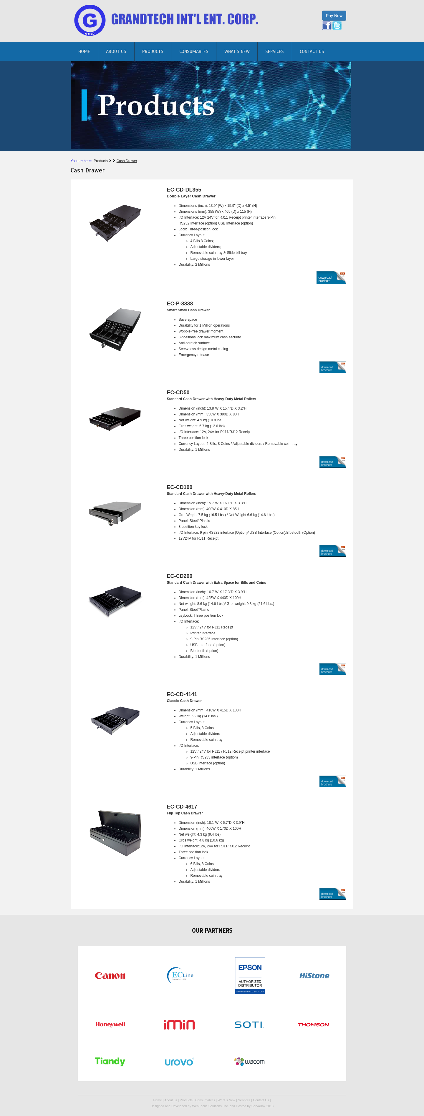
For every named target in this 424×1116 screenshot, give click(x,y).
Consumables (193, 51)
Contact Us (312, 51)
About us (116, 51)
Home (157, 1100)
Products (152, 51)
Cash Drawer (127, 161)
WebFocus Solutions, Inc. (210, 1106)
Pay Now (334, 15)
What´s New (237, 51)
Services (274, 51)
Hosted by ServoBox (251, 1106)
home (84, 51)
